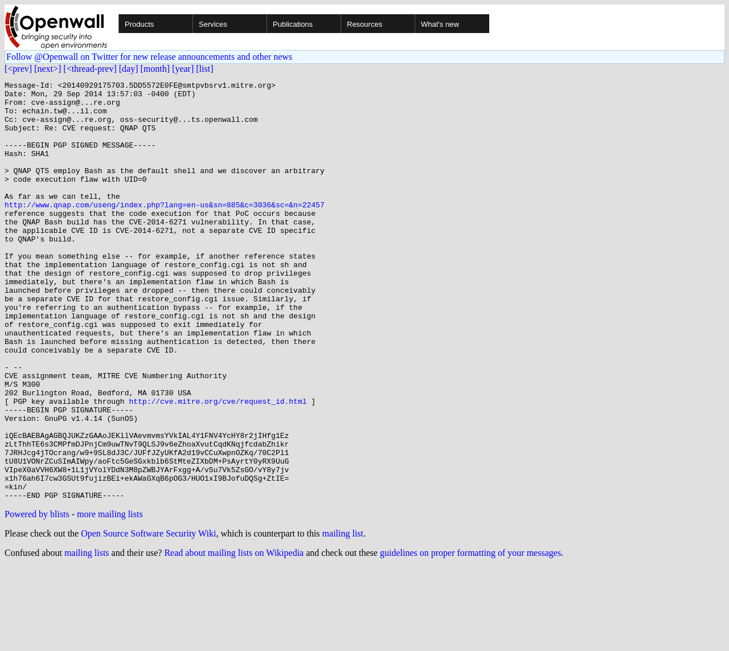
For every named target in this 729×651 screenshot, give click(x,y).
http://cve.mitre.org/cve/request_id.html (217, 466)
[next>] (47, 68)
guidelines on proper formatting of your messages (470, 636)
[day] (128, 68)
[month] (155, 68)
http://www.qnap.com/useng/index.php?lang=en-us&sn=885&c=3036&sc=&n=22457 (165, 230)
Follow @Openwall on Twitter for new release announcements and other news (149, 57)
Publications (293, 24)
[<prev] (18, 68)
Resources (364, 24)
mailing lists (86, 636)
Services (213, 24)
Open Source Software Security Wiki (148, 617)
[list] (204, 68)
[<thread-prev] (89, 68)
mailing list (342, 617)
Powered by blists (37, 598)
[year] (183, 68)
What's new (440, 24)
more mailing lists (110, 598)
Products (139, 24)
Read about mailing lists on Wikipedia (234, 636)
